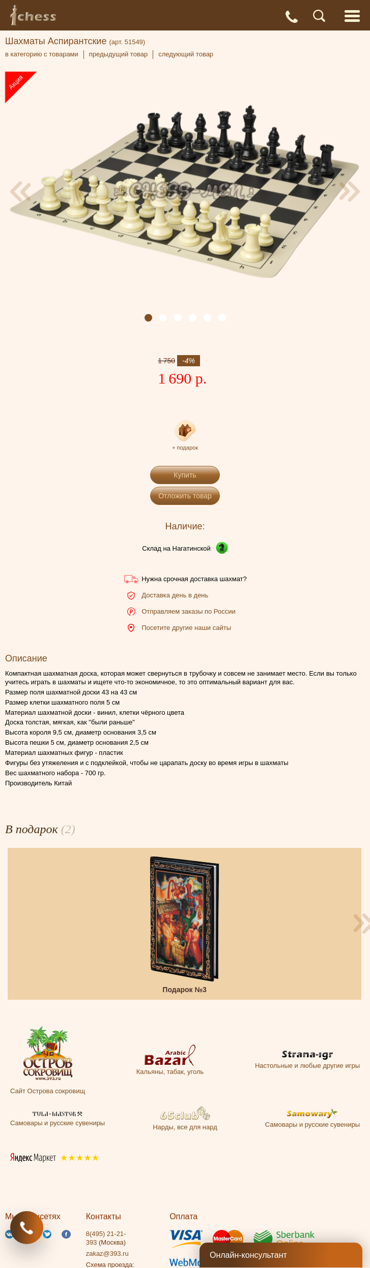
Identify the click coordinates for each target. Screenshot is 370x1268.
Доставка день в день (174, 595)
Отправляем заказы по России (188, 611)
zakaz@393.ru (107, 1253)
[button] (148, 317)
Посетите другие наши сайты (186, 627)
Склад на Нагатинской (176, 548)
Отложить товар (185, 496)
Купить (185, 475)
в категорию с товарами (41, 54)
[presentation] (20, 191)
